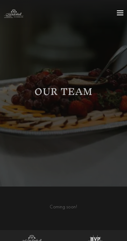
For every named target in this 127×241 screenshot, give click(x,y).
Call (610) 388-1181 (63, 224)
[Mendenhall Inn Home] (26, 13)
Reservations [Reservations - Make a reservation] (63, 235)
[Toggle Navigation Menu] (120, 13)
